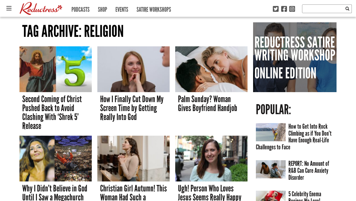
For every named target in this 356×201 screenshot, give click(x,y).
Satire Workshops (154, 8)
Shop (102, 8)
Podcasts (80, 8)
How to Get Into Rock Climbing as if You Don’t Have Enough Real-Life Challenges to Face (294, 136)
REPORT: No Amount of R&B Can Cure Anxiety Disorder (308, 170)
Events (121, 8)
